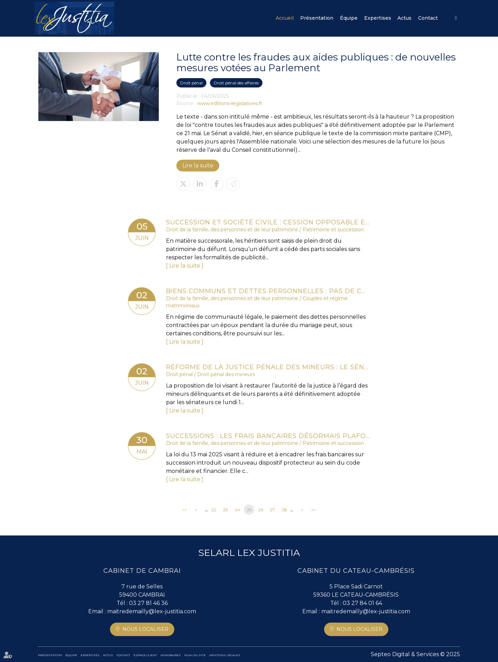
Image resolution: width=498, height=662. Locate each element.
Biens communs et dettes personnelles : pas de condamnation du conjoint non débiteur (268, 291)
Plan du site (195, 655)
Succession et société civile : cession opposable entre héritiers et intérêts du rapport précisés (268, 222)
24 (237, 509)
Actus (404, 18)
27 (272, 509)
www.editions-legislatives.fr (229, 103)
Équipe (349, 18)
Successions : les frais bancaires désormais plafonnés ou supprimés (268, 436)
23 (225, 509)
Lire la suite (197, 165)
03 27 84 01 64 (362, 603)
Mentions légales (224, 655)
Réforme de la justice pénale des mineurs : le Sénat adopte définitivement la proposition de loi (268, 367)
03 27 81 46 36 (148, 603)
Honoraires (170, 655)
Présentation (316, 18)
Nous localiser (145, 629)
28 (284, 509)
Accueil (285, 18)
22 (213, 509)
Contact (428, 18)
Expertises (377, 18)
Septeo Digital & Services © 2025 (415, 654)
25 (249, 509)
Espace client (456, 18)
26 (260, 509)
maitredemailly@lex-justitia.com (151, 611)
